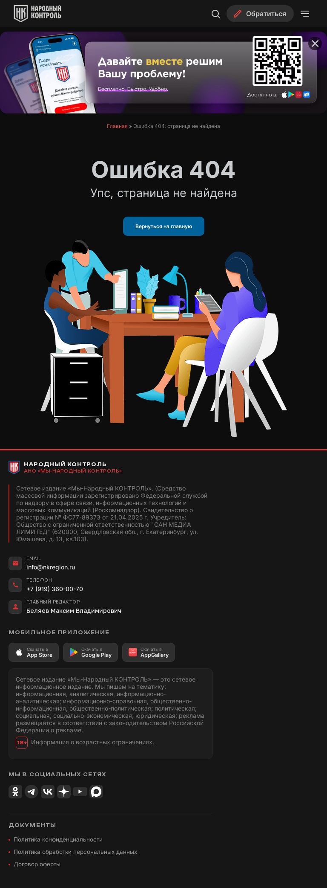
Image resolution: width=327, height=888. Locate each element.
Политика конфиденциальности (58, 839)
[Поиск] (215, 13)
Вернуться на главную (163, 226)
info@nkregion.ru (50, 567)
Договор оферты (37, 864)
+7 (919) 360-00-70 (54, 588)
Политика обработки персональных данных (75, 851)
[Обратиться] (260, 13)
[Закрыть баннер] (315, 43)
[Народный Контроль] (45, 13)
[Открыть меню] (304, 13)
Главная (117, 126)
